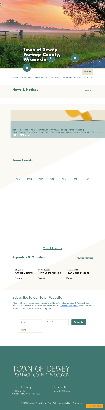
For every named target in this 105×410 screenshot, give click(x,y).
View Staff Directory (63, 391)
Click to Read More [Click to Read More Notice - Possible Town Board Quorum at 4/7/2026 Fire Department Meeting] (21, 135)
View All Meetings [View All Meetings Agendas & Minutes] (85, 258)
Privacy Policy (78, 403)
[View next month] (59, 172)
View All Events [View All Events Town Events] (52, 248)
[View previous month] (46, 172)
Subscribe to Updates (69, 305)
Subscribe (78, 322)
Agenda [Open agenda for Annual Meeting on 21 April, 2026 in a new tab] (18, 278)
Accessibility (64, 403)
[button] (26, 77)
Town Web (52, 403)
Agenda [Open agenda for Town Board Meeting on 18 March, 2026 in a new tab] (69, 278)
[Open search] (87, 71)
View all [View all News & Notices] (89, 90)
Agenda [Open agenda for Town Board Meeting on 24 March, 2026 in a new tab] (41, 278)
